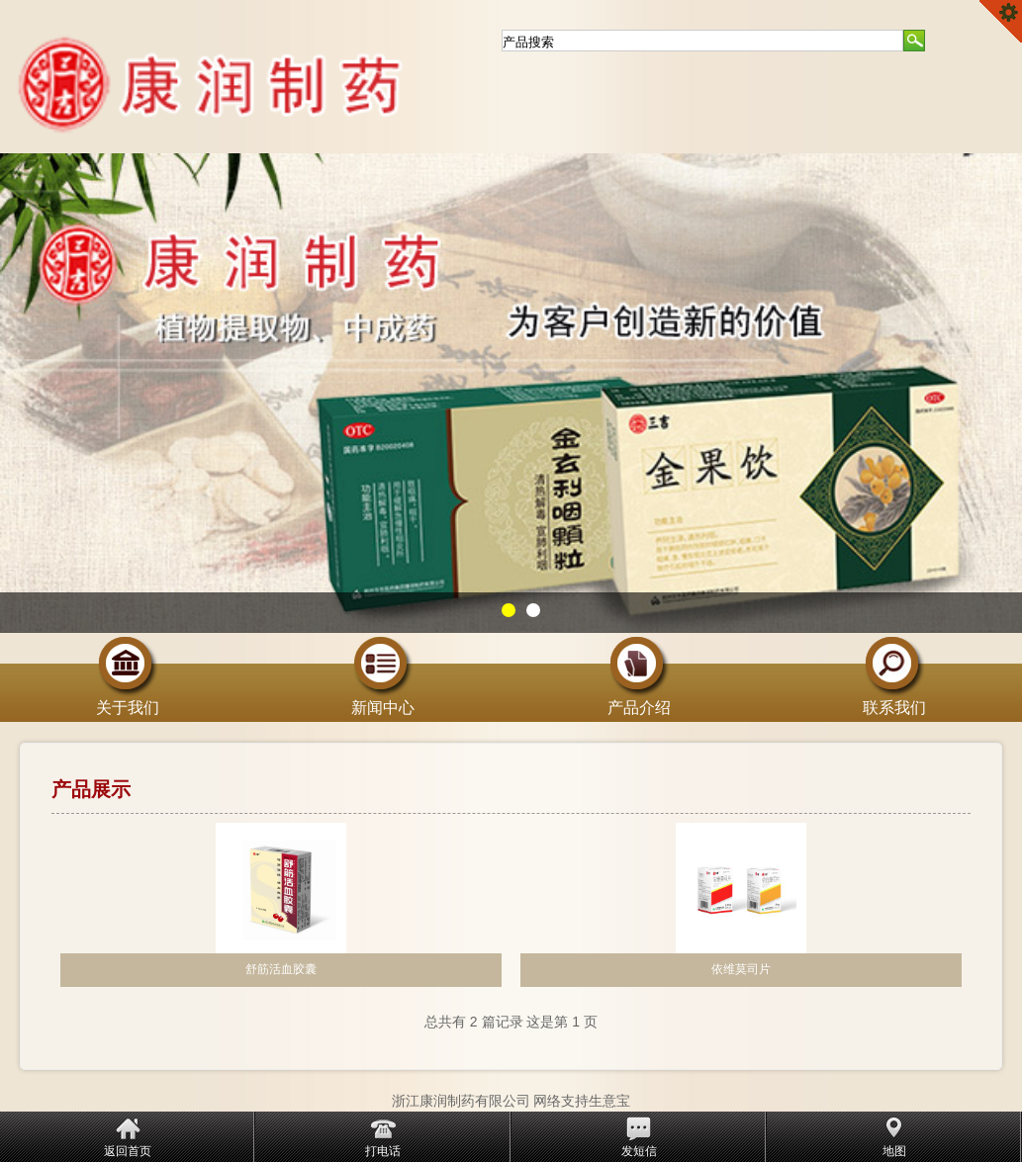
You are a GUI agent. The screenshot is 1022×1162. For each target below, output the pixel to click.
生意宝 (609, 1101)
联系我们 (894, 699)
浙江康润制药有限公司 (461, 1101)
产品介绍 (639, 699)
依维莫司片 (741, 969)
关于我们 (127, 699)
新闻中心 (383, 699)
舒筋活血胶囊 (281, 969)
